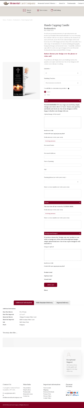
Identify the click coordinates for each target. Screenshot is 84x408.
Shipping (45, 390)
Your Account (47, 388)
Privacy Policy (47, 396)
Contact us (26, 396)
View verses (43, 10)
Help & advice (27, 390)
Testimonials (71, 3)
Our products (27, 388)
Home (4, 20)
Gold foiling (57, 10)
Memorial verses (28, 394)
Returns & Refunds (48, 392)
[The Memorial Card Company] (19, 3)
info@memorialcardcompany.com (12, 397)
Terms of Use (47, 394)
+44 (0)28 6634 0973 (9, 393)
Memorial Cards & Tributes (47, 3)
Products (9, 20)
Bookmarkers (16, 20)
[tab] (24, 303)
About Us (62, 3)
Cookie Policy (47, 398)
